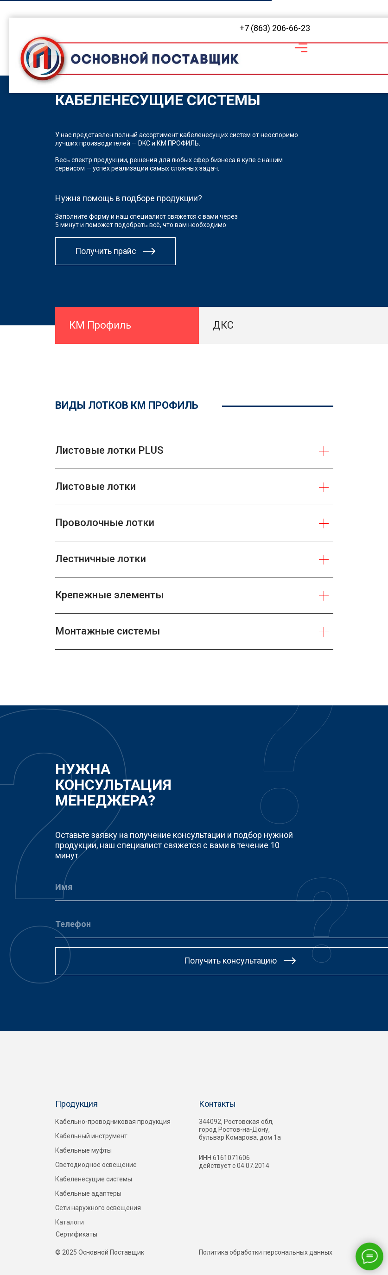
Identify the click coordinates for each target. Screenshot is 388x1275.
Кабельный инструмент (91, 1136)
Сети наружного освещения (98, 1208)
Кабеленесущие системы (93, 1179)
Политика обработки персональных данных (265, 1252)
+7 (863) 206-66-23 (275, 28)
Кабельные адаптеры (88, 1193)
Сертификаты (76, 1234)
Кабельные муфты (83, 1150)
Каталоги (69, 1222)
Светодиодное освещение (96, 1164)
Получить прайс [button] (105, 251)
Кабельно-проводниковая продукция (113, 1121)
